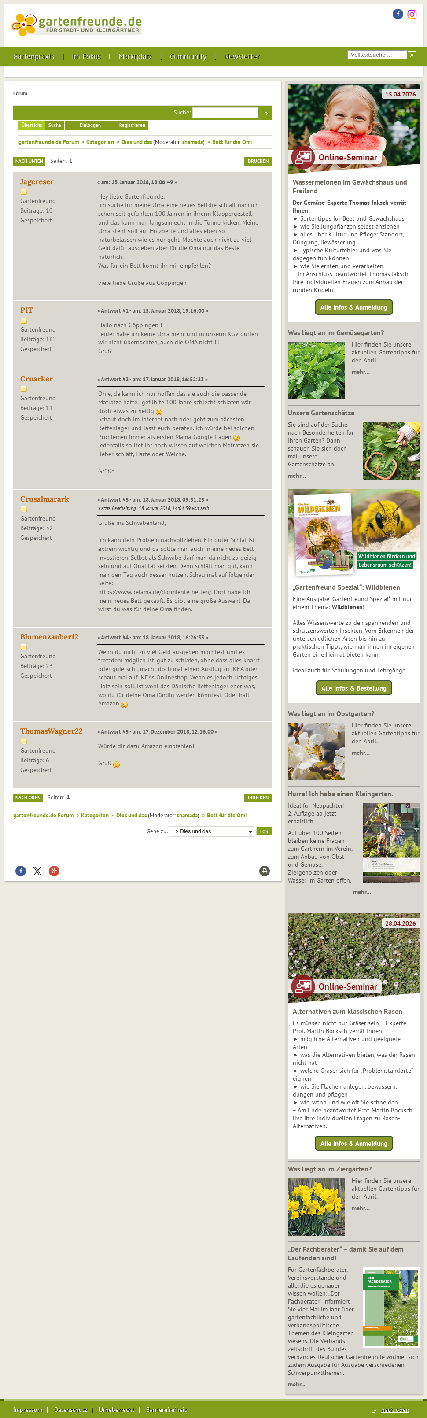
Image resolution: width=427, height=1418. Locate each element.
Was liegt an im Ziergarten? (330, 1168)
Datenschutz (70, 1410)
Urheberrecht (116, 1410)
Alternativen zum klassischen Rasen (347, 1011)
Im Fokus (86, 56)
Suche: (182, 112)
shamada (192, 141)
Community (188, 56)
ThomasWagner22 (51, 731)
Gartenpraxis (33, 56)
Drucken (258, 161)
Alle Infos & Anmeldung (353, 307)
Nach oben (27, 797)
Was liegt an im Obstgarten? (331, 713)
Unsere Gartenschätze (321, 412)
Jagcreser (37, 181)
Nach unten (29, 161)
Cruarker (36, 379)
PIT (26, 310)
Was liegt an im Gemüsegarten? (336, 332)
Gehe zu (156, 830)
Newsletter (242, 56)
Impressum (27, 1410)
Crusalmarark (44, 499)
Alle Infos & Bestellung (354, 687)
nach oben (395, 1410)
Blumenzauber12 (49, 637)
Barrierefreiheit (166, 1410)
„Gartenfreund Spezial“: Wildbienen (346, 587)
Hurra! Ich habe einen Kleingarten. (340, 793)
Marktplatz (135, 56)
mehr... (296, 1384)
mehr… (361, 372)
